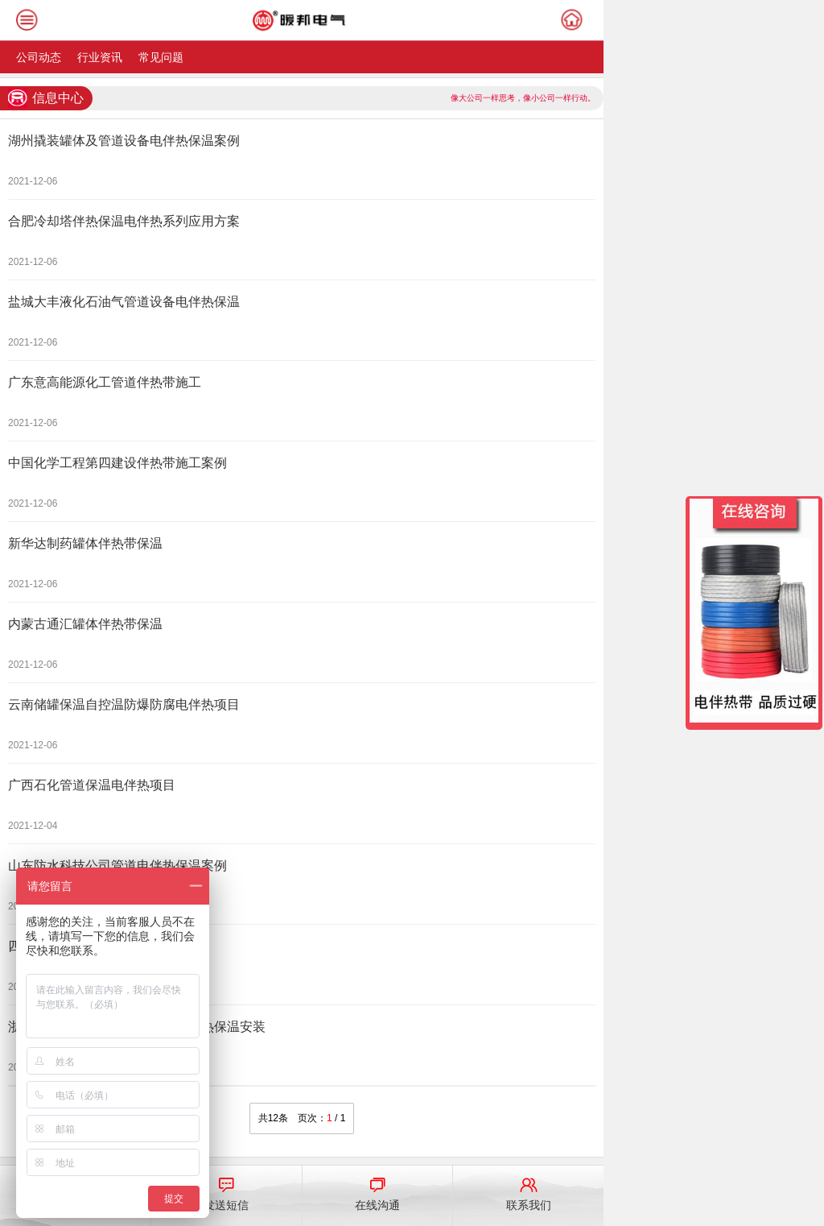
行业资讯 (99, 57)
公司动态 (38, 57)
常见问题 (160, 57)
